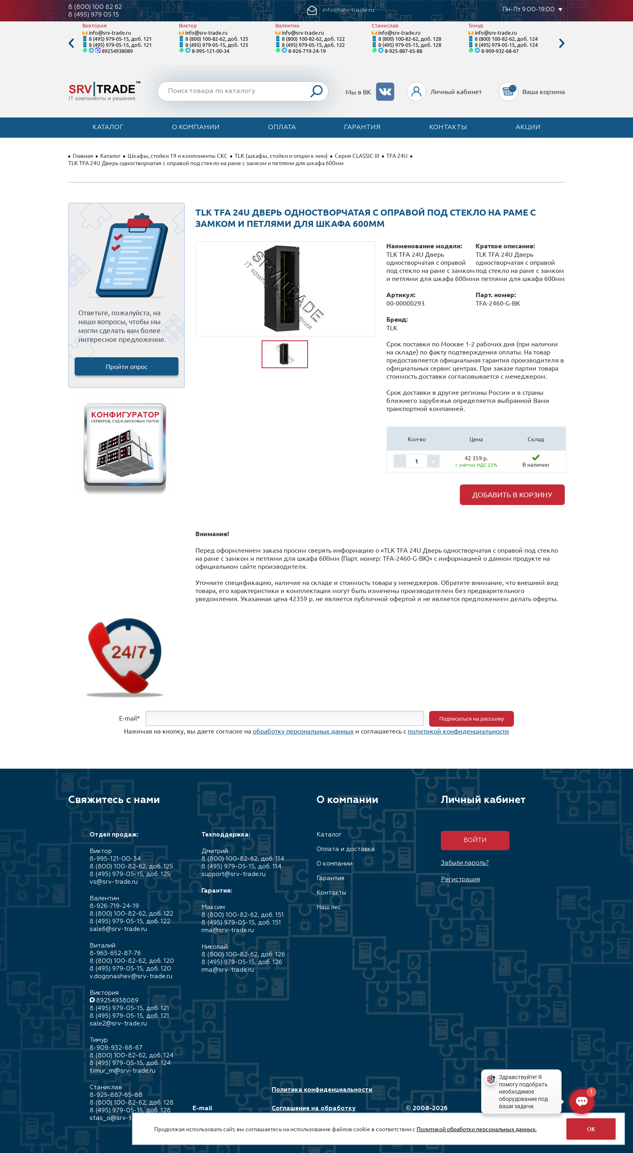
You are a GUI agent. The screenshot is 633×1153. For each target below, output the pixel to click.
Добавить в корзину (512, 494)
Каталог (108, 127)
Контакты (448, 127)
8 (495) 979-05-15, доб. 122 (313, 44)
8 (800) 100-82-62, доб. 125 (216, 38)
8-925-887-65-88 (403, 51)
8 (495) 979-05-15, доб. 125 (216, 44)
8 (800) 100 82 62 (95, 7)
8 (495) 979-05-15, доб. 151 (241, 923)
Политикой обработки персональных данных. (477, 1128)
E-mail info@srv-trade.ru (221, 1112)
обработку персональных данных (303, 731)
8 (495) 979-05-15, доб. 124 (506, 44)
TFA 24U (397, 155)
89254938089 (117, 51)
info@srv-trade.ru (110, 32)
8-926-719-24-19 (307, 51)
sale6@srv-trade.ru (118, 929)
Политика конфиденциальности (322, 1090)
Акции (528, 127)
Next (562, 43)
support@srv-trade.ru (233, 874)
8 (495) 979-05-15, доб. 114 (241, 867)
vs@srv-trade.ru (114, 882)
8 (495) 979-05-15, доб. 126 (241, 962)
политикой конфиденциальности (458, 731)
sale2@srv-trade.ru (118, 1024)
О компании (196, 127)
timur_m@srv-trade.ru (122, 1071)
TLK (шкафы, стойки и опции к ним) (281, 155)
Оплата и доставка (345, 849)
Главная (83, 155)
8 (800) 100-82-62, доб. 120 (132, 961)
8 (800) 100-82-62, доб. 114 (242, 859)
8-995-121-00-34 (210, 51)
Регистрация (460, 879)
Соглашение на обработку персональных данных (314, 1112)
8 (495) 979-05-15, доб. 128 (409, 44)
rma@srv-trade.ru (227, 930)
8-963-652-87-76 (115, 953)
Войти (474, 840)
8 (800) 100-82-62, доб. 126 (243, 955)
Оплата (282, 127)
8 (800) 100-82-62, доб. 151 (242, 915)
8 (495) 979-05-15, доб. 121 (120, 38)
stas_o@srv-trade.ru (121, 1118)
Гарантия (362, 127)
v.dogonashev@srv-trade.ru (131, 976)
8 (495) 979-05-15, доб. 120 (130, 969)
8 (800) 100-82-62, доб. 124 (506, 38)
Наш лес (328, 907)
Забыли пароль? (465, 863)
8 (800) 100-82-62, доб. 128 (409, 38)
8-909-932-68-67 (500, 51)
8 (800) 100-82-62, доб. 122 (313, 38)
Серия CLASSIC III (357, 155)
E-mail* (129, 718)
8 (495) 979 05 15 (93, 15)
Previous (71, 43)
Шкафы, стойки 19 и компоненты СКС (178, 155)
